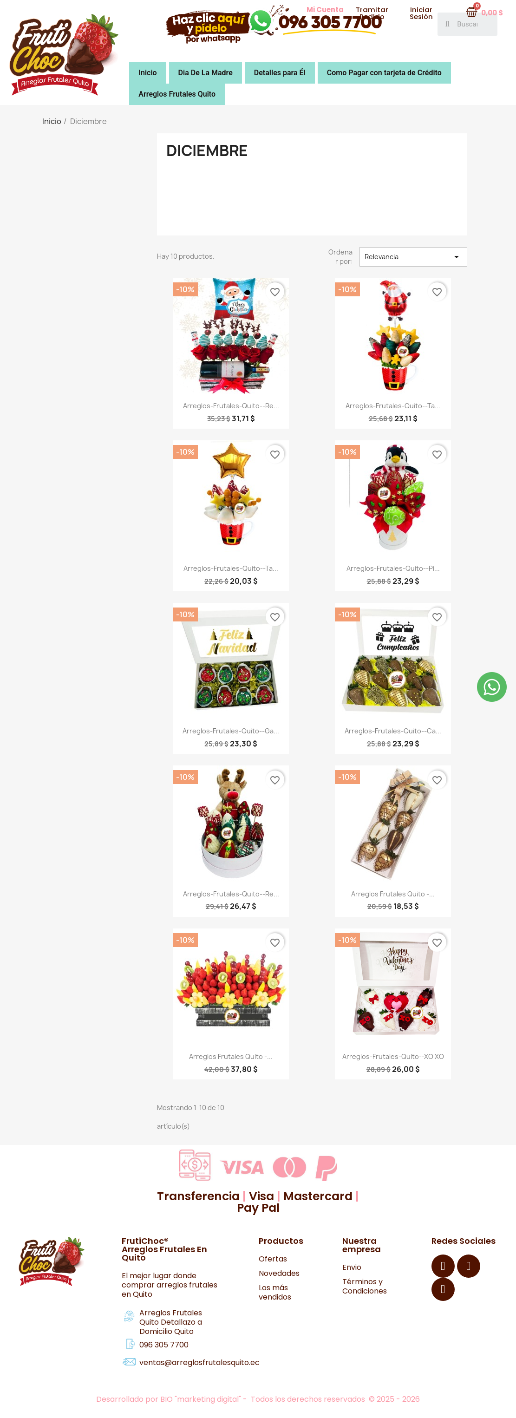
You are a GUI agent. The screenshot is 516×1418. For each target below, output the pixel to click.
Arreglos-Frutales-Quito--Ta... (393, 405)
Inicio (147, 72)
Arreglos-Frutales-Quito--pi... (393, 568)
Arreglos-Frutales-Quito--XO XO (393, 1056)
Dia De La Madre (205, 72)
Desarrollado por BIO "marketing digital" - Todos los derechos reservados (231, 1399)
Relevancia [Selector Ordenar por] (413, 256)
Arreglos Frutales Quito (177, 94)
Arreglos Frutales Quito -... (393, 893)
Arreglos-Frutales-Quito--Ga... (231, 730)
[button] (325, 10)
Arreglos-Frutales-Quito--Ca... (393, 730)
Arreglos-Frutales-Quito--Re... (231, 405)
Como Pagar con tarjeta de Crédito (384, 72)
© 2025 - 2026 (394, 1399)
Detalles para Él (280, 72)
